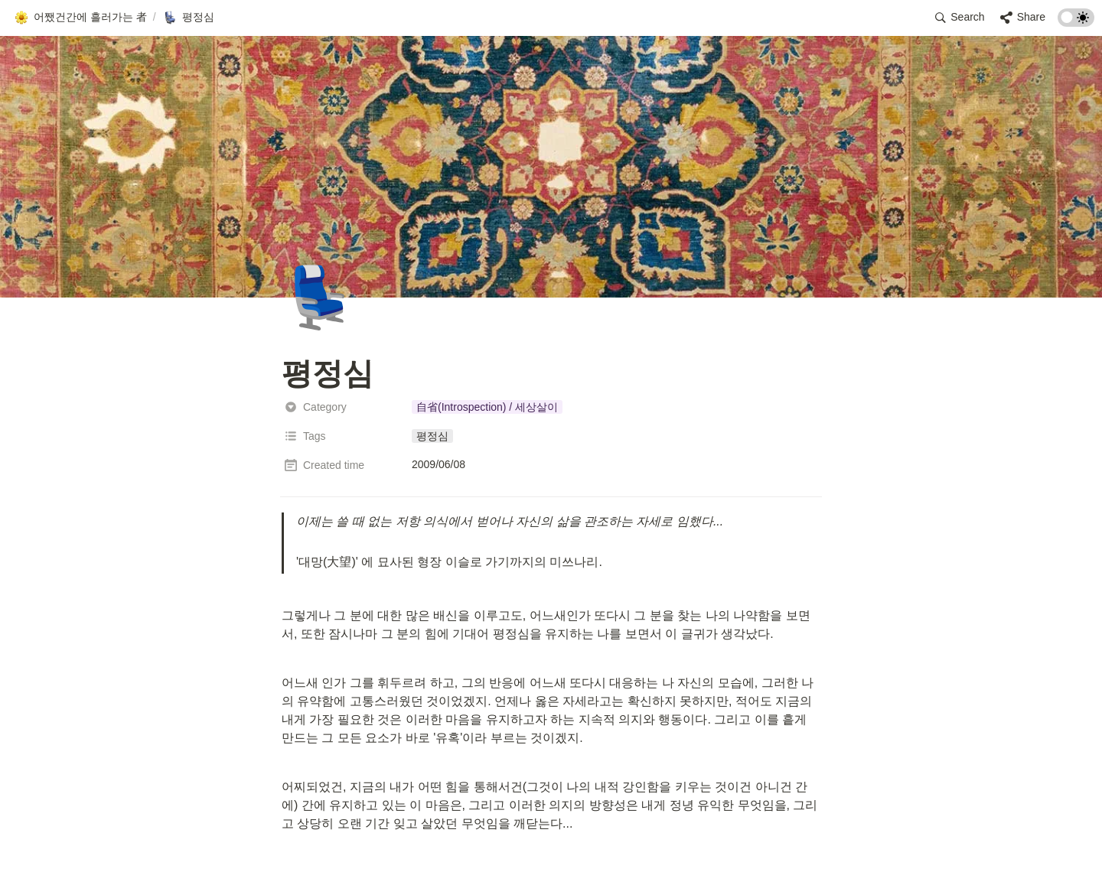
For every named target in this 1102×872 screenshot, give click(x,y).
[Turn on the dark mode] (1076, 22)
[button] (80, 17)
